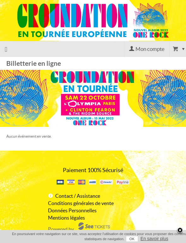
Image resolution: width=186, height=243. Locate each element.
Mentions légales (66, 218)
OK (132, 239)
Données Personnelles (72, 210)
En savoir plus (154, 238)
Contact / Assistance (77, 196)
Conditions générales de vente (81, 203)
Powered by (61, 229)
